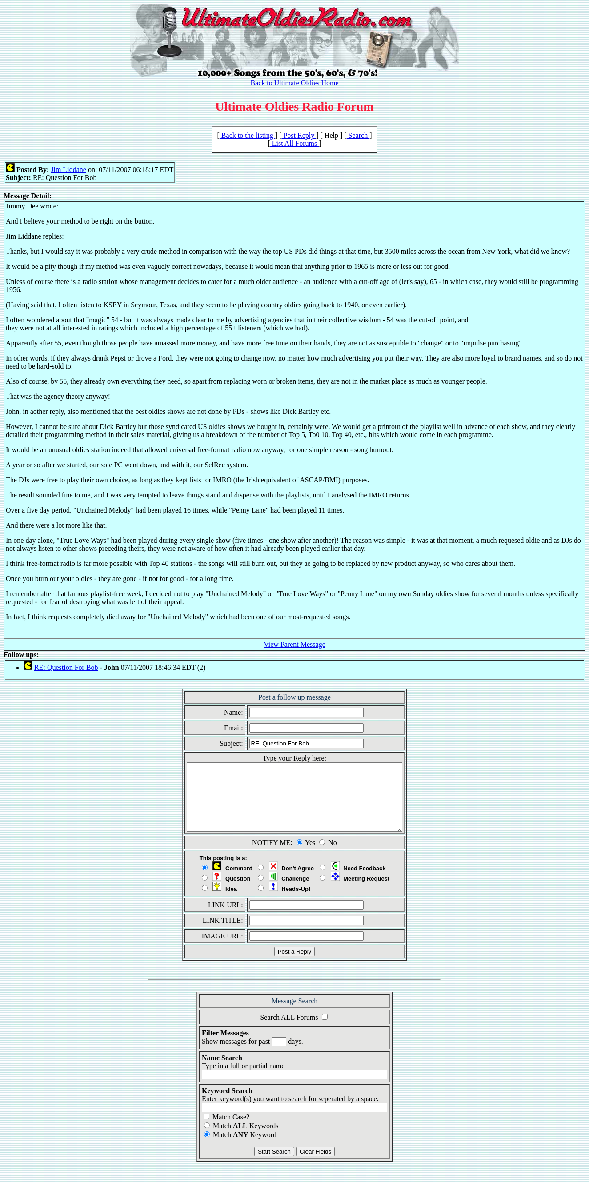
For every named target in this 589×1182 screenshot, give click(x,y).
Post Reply (298, 135)
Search (358, 135)
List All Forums (294, 143)
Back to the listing (247, 135)
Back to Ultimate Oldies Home (294, 83)
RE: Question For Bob (66, 667)
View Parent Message (294, 644)
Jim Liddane (68, 169)
